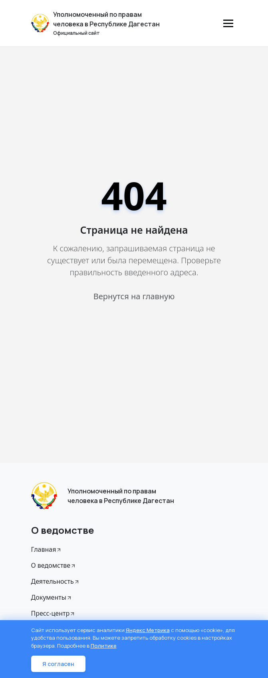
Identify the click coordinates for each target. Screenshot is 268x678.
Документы (51, 597)
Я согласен (58, 664)
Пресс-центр (53, 613)
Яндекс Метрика (148, 630)
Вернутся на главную (134, 296)
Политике (104, 645)
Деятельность (55, 581)
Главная (46, 549)
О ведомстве (54, 565)
